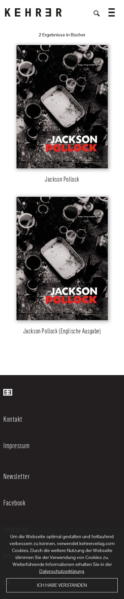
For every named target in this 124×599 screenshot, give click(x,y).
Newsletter (16, 476)
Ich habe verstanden (62, 585)
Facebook (14, 502)
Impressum (16, 445)
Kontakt (12, 418)
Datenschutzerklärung (61, 571)
